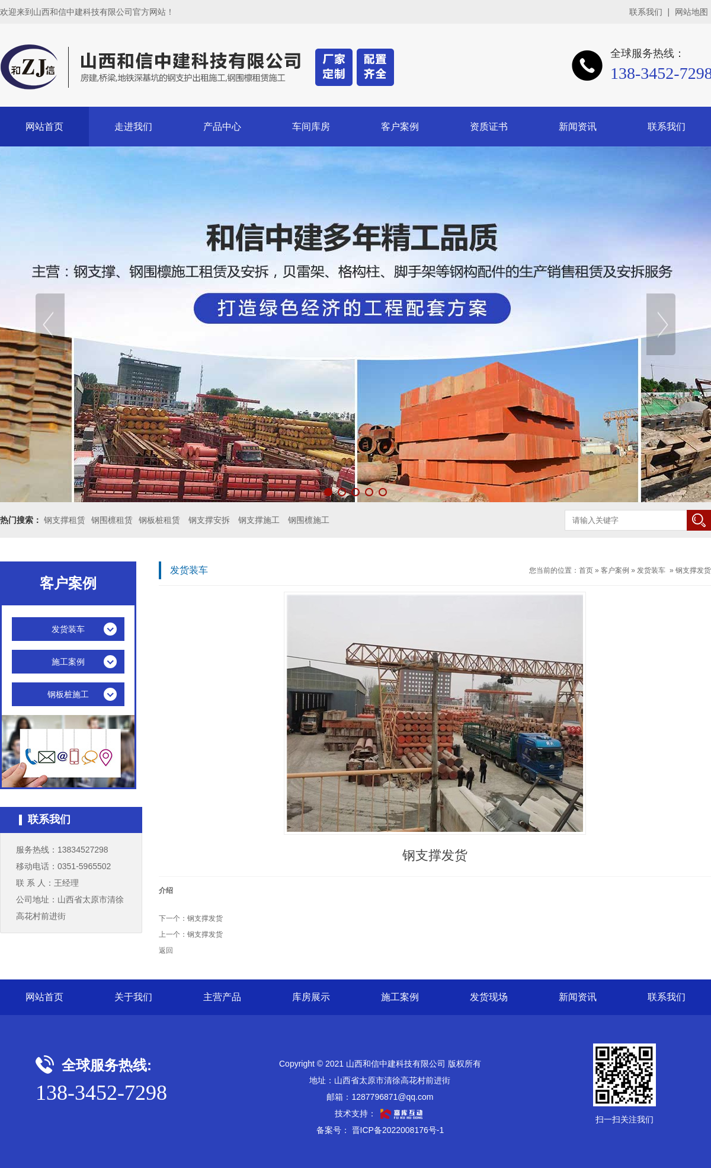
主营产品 (222, 997)
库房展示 (311, 997)
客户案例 (400, 127)
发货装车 (651, 570)
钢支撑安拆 (209, 520)
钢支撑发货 (693, 570)
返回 (166, 950)
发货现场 (489, 997)
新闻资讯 (578, 127)
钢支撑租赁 (64, 520)
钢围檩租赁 (112, 520)
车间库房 (311, 127)
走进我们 (133, 127)
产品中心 (222, 127)
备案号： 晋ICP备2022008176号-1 (380, 1130)
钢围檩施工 (308, 520)
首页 (586, 570)
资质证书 (489, 127)
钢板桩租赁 (159, 520)
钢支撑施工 (259, 520)
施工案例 (400, 997)
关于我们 (133, 997)
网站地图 (691, 12)
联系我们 (645, 12)
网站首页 (44, 127)
